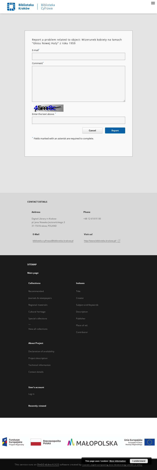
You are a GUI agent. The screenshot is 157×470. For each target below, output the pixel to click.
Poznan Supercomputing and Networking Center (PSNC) (112, 464)
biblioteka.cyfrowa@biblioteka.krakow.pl (53, 240)
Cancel (92, 130)
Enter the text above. (44, 114)
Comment (38, 63)
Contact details (36, 371)
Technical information (39, 365)
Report (115, 130)
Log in (31, 393)
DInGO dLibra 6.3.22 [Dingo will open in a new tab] (48, 464)
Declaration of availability (41, 351)
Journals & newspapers (40, 298)
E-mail (35, 50)
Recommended (36, 291)
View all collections (37, 328)
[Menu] (153, 3)
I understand (138, 461)
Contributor (82, 332)
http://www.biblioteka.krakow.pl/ (102, 240)
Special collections (37, 318)
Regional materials (37, 304)
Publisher (81, 318)
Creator (80, 298)
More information (118, 461)
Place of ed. (82, 325)
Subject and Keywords (87, 304)
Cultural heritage (37, 311)
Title (78, 291)
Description (82, 311)
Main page (33, 272)
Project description (37, 358)
